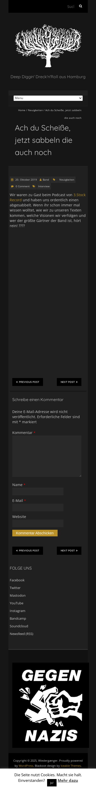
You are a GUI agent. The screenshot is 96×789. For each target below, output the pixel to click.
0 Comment (23, 186)
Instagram (17, 610)
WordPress (26, 766)
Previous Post (27, 381)
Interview (44, 186)
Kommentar (23, 432)
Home (21, 110)
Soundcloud (19, 626)
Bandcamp (18, 618)
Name (18, 484)
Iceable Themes (71, 766)
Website (19, 516)
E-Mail (19, 500)
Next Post (69, 381)
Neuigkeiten (35, 110)
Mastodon (18, 595)
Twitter (15, 587)
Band (46, 179)
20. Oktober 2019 (26, 179)
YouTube (16, 603)
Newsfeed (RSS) (21, 633)
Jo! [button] (52, 783)
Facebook (17, 580)
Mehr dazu (68, 780)
